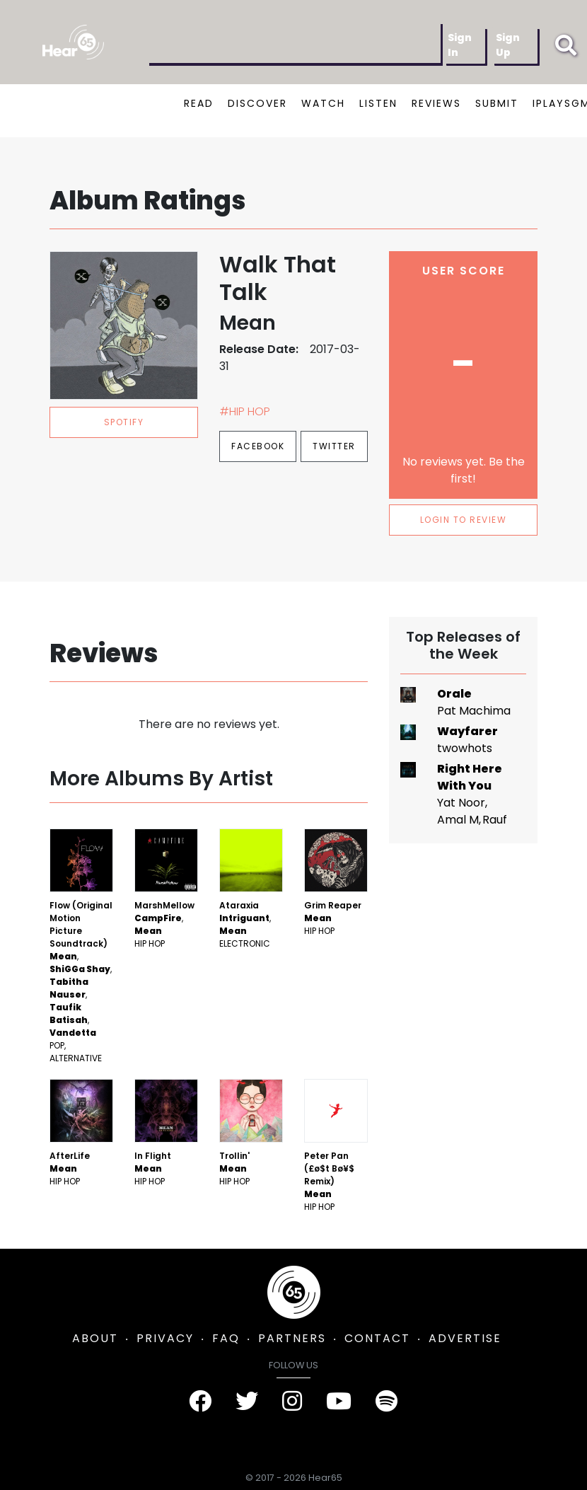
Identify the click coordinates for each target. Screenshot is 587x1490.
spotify (124, 422)
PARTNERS (292, 1338)
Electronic (244, 943)
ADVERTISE (465, 1338)
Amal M (458, 820)
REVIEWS (436, 103)
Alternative (76, 1058)
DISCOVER (257, 103)
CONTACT (377, 1338)
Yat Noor (461, 803)
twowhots (464, 748)
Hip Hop (149, 943)
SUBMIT (496, 103)
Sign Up (508, 44)
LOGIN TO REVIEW (463, 520)
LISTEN (378, 103)
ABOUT (95, 1338)
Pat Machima (474, 711)
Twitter (334, 446)
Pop (57, 1045)
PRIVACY (165, 1338)
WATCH (323, 103)
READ (199, 103)
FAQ (226, 1338)
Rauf (494, 820)
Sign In (460, 44)
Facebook (257, 446)
